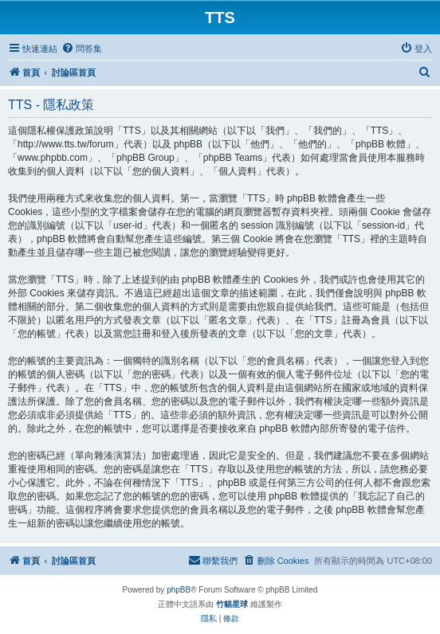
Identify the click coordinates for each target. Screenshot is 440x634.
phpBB (179, 589)
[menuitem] (81, 48)
